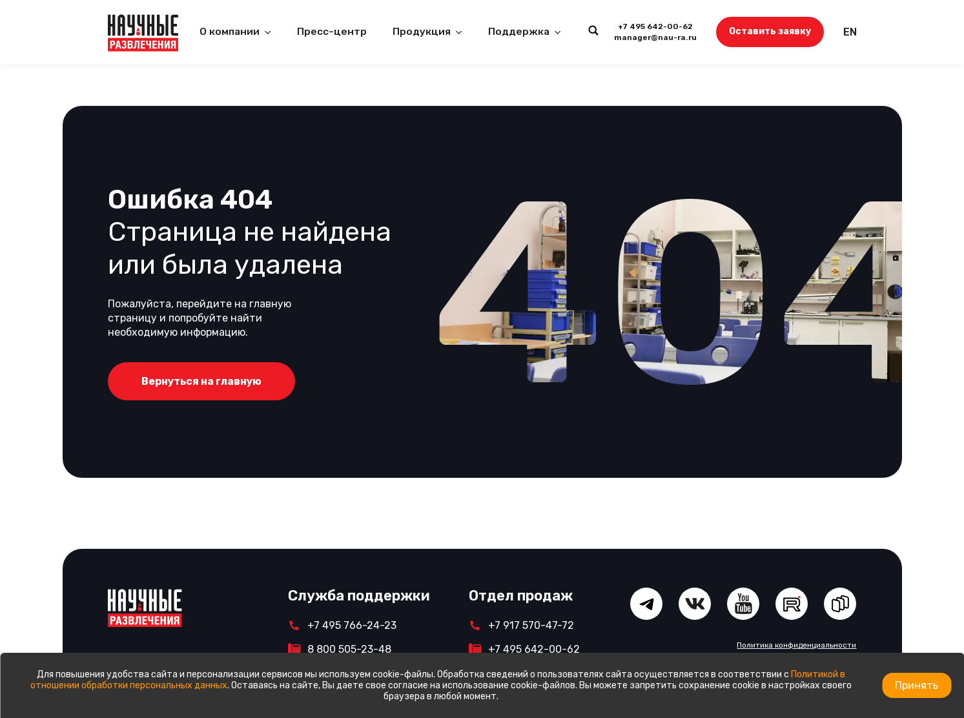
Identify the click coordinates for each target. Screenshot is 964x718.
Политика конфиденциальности (796, 645)
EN (850, 32)
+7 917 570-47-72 (531, 625)
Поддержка (518, 31)
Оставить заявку (770, 31)
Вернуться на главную (201, 381)
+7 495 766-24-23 (351, 625)
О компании (230, 31)
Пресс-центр (332, 31)
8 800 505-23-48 (349, 649)
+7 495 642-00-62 (655, 26)
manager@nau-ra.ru (655, 37)
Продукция (422, 31)
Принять (916, 685)
